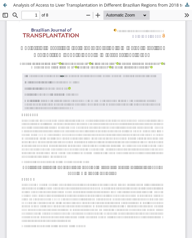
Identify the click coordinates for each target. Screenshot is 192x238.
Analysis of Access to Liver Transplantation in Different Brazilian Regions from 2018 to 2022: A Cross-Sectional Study (102, 5)
